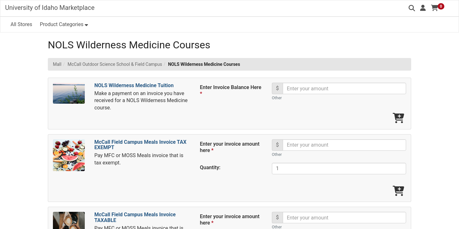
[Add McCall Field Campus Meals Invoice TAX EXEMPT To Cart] (398, 191)
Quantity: (210, 167)
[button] (423, 8)
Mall (57, 64)
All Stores (21, 24)
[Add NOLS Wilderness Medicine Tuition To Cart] (398, 118)
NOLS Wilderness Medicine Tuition (134, 85)
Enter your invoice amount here (229, 147)
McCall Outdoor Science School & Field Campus (115, 64)
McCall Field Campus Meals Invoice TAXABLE (135, 217)
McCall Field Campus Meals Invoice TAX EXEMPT (140, 145)
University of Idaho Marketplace (50, 7)
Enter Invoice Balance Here (230, 90)
